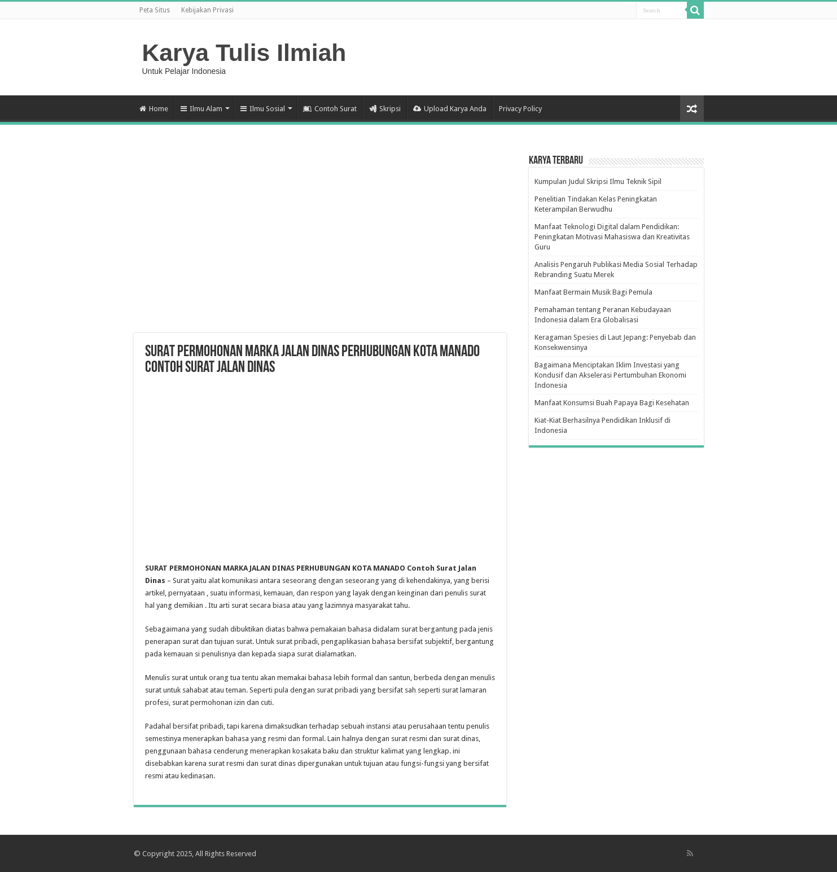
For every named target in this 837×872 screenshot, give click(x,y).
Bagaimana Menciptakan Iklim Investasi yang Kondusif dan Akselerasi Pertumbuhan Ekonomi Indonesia (610, 375)
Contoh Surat (330, 108)
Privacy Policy (520, 108)
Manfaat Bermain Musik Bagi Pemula (593, 292)
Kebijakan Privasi (207, 10)
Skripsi (385, 108)
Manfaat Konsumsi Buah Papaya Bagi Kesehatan (611, 402)
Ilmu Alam (201, 108)
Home (153, 108)
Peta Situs (154, 10)
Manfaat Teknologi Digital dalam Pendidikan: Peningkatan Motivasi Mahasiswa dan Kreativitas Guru (612, 236)
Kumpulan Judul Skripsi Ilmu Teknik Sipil (597, 181)
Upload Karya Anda (450, 108)
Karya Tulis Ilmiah (244, 52)
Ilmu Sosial (262, 108)
